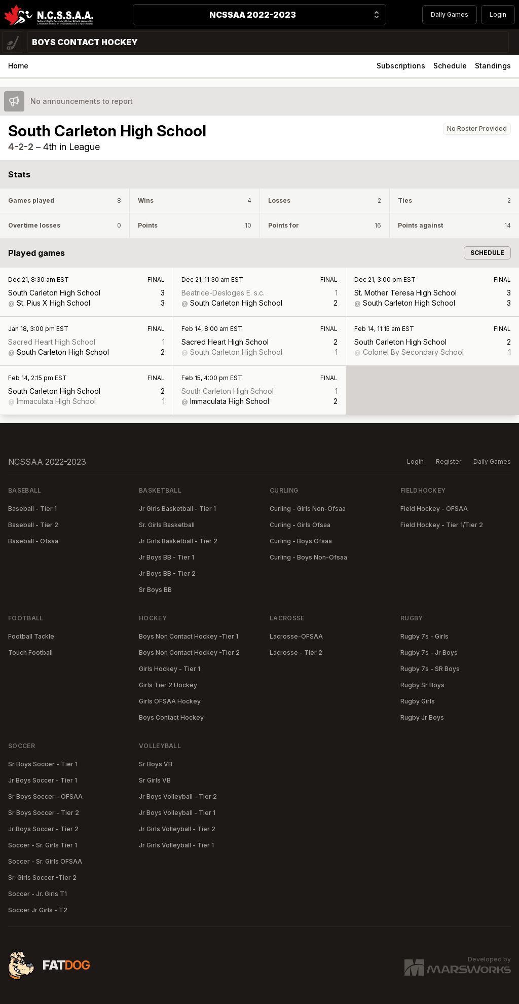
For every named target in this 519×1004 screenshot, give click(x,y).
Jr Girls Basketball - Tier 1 (177, 508)
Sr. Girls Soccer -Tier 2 (42, 877)
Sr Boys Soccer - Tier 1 (43, 764)
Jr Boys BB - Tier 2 (167, 573)
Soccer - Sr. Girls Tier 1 (42, 845)
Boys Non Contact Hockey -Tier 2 (189, 652)
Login (498, 14)
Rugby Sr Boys (422, 685)
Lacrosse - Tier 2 (296, 652)
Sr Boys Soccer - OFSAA (45, 796)
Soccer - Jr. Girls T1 (37, 894)
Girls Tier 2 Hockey (168, 685)
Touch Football (30, 652)
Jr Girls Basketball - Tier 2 (178, 541)
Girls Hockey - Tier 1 (169, 669)
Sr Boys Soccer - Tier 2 (43, 812)
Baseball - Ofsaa (33, 541)
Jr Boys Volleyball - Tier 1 (177, 812)
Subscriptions (401, 65)
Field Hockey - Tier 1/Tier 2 (441, 525)
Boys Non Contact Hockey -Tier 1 (188, 636)
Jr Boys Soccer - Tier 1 (42, 780)
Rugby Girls (417, 701)
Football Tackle (31, 636)
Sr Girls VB (155, 780)
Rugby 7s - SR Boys (430, 669)
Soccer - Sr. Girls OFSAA (45, 861)
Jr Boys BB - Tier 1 (166, 557)
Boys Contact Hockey (171, 717)
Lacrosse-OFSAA (296, 636)
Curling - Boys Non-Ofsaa (308, 557)
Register (448, 461)
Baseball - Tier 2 (33, 525)
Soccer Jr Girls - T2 (37, 910)
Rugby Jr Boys (422, 717)
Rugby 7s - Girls (424, 636)
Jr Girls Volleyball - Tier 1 (176, 845)
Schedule (450, 65)
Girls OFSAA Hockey (170, 701)
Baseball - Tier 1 (32, 508)
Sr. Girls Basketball (167, 525)
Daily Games (449, 14)
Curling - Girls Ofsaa (300, 525)
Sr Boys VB (155, 764)
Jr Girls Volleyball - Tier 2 (177, 829)
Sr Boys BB (155, 589)
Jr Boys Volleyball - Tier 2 (178, 796)
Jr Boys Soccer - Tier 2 (43, 829)
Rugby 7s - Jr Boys (429, 652)
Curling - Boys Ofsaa (301, 541)
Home (18, 65)
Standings (493, 65)
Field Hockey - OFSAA (434, 508)
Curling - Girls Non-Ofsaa (308, 508)
